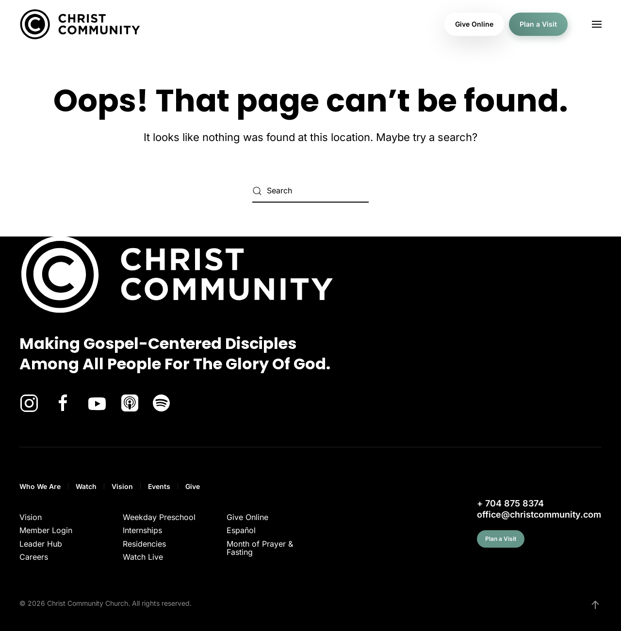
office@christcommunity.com (539, 514)
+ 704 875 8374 (510, 503)
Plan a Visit (538, 24)
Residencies (144, 544)
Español (241, 530)
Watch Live (143, 557)
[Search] (310, 191)
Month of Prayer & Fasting (260, 548)
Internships (142, 530)
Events (159, 486)
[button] (597, 24)
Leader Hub (40, 544)
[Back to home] (80, 24)
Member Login (45, 530)
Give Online (474, 24)
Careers (33, 557)
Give (192, 486)
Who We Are (40, 486)
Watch (86, 486)
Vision (122, 486)
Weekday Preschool (159, 517)
